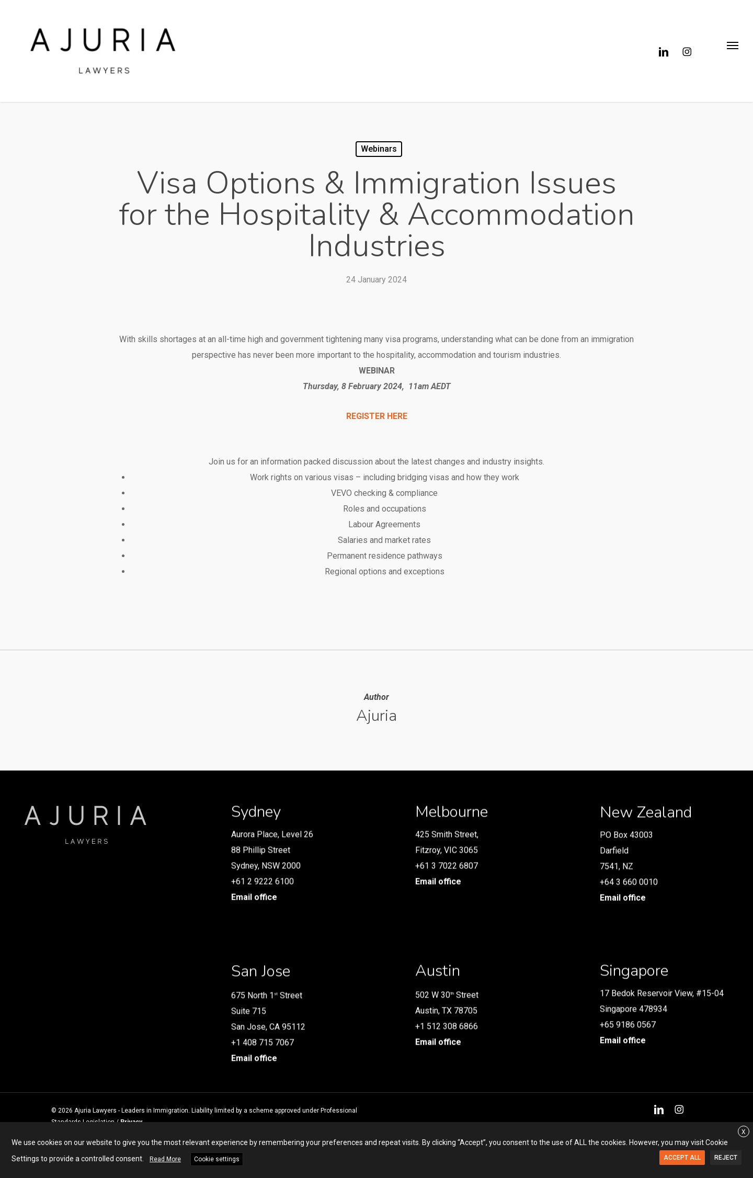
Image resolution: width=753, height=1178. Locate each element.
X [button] (743, 1132)
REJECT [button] (725, 1157)
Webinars (379, 149)
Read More (165, 1159)
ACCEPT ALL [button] (682, 1157)
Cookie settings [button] (216, 1159)
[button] (732, 51)
